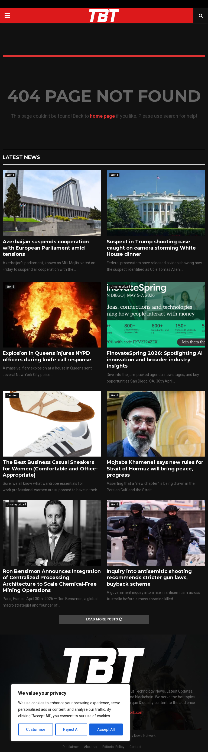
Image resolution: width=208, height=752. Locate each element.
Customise (35, 729)
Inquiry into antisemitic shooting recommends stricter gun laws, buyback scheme (149, 577)
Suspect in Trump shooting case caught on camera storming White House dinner (151, 248)
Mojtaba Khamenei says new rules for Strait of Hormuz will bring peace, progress (155, 468)
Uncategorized (120, 286)
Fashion (12, 395)
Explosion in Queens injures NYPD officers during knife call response (47, 356)
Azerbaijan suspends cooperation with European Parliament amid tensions (46, 248)
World (10, 174)
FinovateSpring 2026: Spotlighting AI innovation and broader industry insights (155, 359)
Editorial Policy (113, 747)
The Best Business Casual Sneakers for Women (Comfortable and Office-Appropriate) (50, 468)
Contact (135, 747)
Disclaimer (71, 747)
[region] (70, 712)
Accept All (106, 729)
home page (102, 116)
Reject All (71, 729)
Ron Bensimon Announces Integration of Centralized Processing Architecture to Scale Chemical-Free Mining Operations (52, 580)
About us (90, 747)
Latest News (21, 157)
